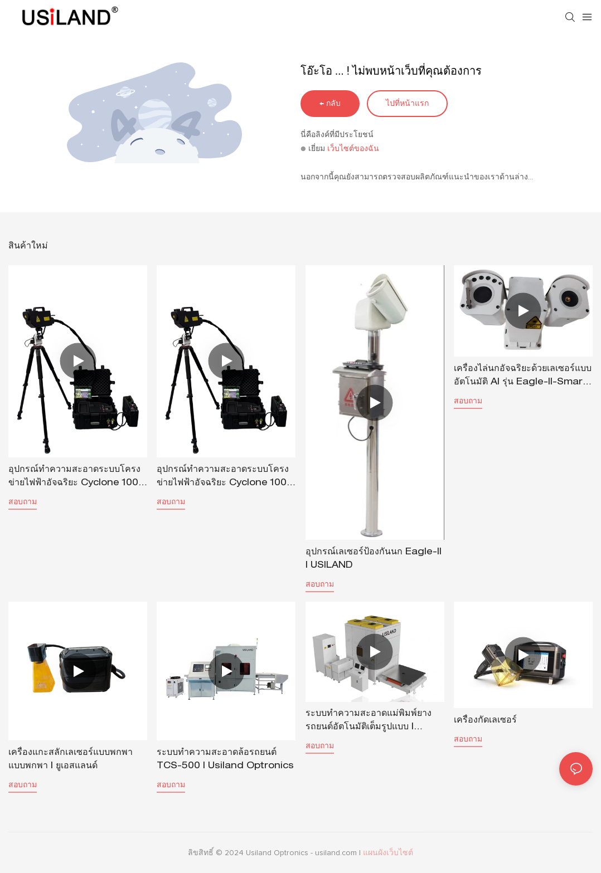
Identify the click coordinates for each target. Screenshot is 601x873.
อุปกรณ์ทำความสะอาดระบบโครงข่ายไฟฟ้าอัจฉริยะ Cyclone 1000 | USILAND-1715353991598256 (76, 478)
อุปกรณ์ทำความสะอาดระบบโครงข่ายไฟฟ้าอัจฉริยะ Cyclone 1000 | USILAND (225, 478)
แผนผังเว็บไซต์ (388, 853)
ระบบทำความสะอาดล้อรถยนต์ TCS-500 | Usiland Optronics (225, 760)
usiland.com (337, 853)
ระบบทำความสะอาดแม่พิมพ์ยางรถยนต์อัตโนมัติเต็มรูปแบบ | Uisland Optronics (369, 722)
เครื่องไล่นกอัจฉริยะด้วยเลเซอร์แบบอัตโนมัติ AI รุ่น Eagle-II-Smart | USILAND (523, 377)
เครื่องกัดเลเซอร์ (485, 720)
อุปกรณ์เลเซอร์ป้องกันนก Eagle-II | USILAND (374, 559)
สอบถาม (22, 501)
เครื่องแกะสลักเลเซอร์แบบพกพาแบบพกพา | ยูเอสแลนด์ (70, 760)
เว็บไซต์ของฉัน (353, 149)
